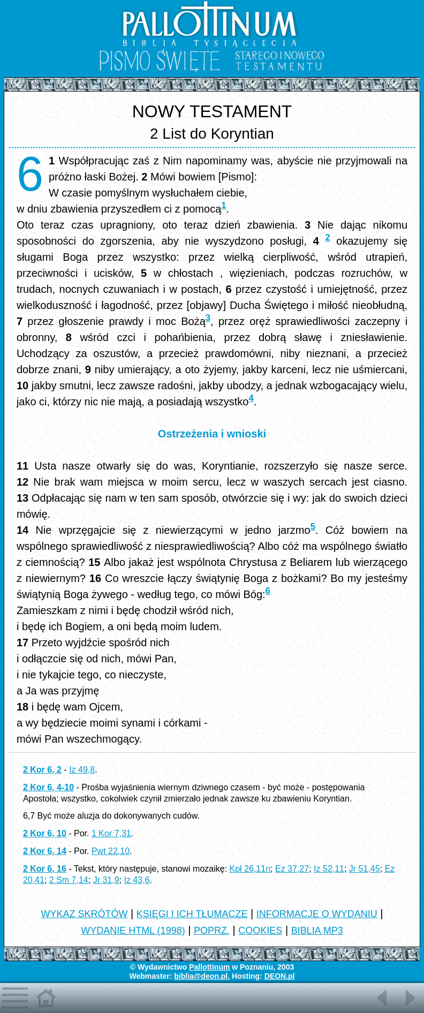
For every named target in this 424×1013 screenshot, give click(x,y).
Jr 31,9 (106, 880)
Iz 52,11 (329, 868)
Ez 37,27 (292, 868)
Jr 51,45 (364, 868)
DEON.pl (279, 976)
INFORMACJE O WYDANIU (316, 914)
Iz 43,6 (136, 880)
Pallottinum (209, 967)
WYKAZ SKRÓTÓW (84, 914)
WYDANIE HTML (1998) (133, 930)
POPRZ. (212, 930)
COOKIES (260, 930)
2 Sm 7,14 (68, 880)
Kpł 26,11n (250, 868)
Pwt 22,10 (111, 851)
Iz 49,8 (82, 769)
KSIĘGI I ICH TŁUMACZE (192, 914)
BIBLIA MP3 (317, 930)
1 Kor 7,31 (111, 833)
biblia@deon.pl (201, 976)
